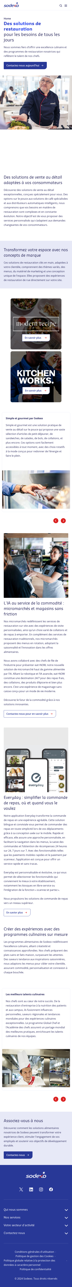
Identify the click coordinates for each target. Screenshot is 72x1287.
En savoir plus (36, 338)
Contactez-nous (18, 1155)
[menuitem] (11, 5)
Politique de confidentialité (35, 1269)
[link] (36, 462)
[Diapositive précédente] (55, 520)
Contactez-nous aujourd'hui (25, 65)
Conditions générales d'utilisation (34, 1251)
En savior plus (17, 912)
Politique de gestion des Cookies (34, 1256)
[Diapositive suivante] (63, 520)
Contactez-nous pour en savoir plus (29, 714)
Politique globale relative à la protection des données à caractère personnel (29, 1263)
